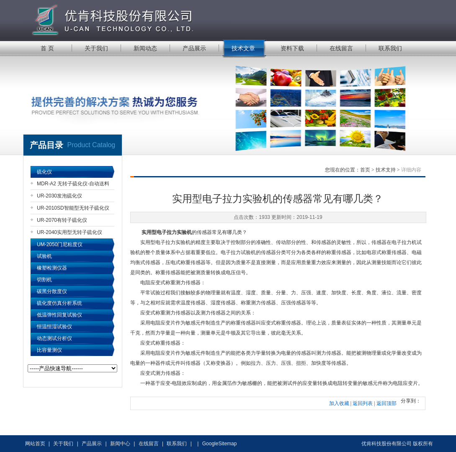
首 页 (47, 48)
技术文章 (243, 48)
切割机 (44, 280)
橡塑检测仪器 (52, 268)
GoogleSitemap (219, 444)
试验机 (44, 256)
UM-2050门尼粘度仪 (59, 244)
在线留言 (341, 48)
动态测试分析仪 (54, 338)
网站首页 (35, 444)
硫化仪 (44, 172)
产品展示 (194, 48)
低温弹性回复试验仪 (59, 315)
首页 (365, 170)
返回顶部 (386, 403)
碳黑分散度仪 (52, 291)
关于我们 (96, 48)
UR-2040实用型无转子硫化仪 (69, 232)
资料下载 (292, 48)
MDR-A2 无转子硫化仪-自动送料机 (73, 185)
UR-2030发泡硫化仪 (59, 196)
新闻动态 (145, 48)
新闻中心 (120, 444)
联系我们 (390, 48)
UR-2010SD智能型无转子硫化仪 (73, 208)
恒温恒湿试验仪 (54, 327)
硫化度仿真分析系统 (59, 303)
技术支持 (386, 170)
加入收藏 (339, 403)
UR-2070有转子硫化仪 (62, 220)
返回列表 (363, 403)
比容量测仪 (49, 350)
